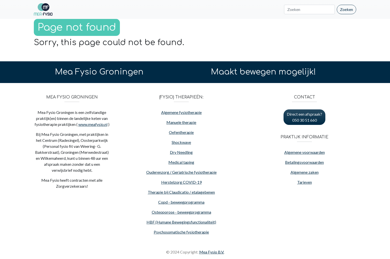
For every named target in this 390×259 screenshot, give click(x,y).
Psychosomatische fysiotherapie (181, 232)
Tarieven (304, 182)
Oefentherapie (181, 132)
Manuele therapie (181, 122)
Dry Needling (181, 152)
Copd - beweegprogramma (181, 202)
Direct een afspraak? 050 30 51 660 (304, 117)
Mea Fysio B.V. (211, 252)
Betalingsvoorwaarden (304, 162)
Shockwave (181, 142)
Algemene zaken (305, 172)
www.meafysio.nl (92, 124)
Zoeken (346, 9)
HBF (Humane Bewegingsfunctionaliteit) (181, 222)
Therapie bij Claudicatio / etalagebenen (181, 192)
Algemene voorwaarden (304, 152)
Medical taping (181, 162)
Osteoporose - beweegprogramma (181, 212)
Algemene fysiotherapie (181, 112)
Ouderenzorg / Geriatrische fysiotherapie (181, 172)
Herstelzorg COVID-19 (181, 182)
